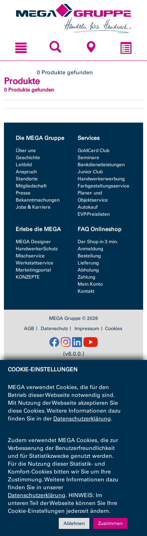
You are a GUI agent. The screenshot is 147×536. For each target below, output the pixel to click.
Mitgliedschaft (31, 186)
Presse (23, 193)
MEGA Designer (33, 241)
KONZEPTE (28, 277)
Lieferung (88, 263)
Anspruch (26, 171)
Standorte (27, 179)
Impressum (86, 328)
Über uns (26, 150)
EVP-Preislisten (94, 214)
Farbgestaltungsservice (103, 186)
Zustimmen (110, 523)
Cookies (113, 328)
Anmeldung (90, 248)
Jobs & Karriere (33, 207)
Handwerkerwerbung (101, 179)
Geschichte (28, 157)
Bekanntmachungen (38, 200)
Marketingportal (33, 270)
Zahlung (86, 277)
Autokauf (88, 207)
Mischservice (30, 256)
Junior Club (90, 171)
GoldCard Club (93, 150)
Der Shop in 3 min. (98, 241)
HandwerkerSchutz (37, 248)
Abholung (88, 270)
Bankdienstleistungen (101, 164)
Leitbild (24, 164)
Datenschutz (54, 328)
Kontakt (86, 291)
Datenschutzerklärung (82, 418)
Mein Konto (90, 284)
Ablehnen (74, 523)
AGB (29, 328)
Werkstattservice (34, 263)
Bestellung (89, 256)
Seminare (88, 157)
